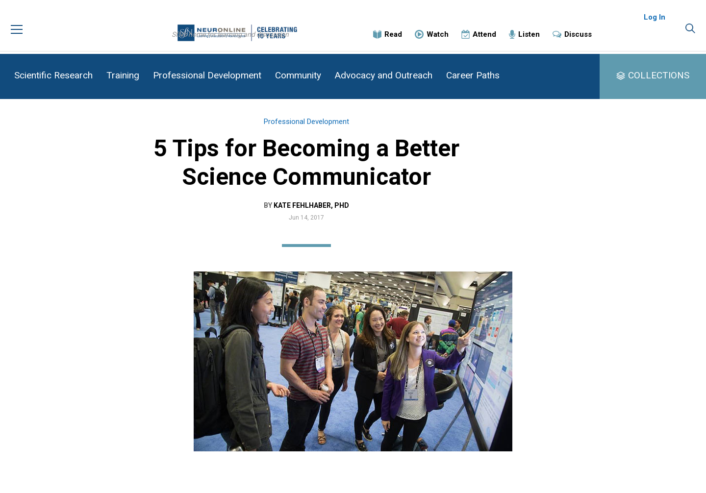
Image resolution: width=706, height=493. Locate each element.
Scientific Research (53, 75)
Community (298, 75)
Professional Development (207, 75)
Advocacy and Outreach (383, 75)
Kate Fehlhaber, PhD (358, 215)
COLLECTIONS (658, 75)
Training (122, 75)
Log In (654, 24)
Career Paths (473, 75)
